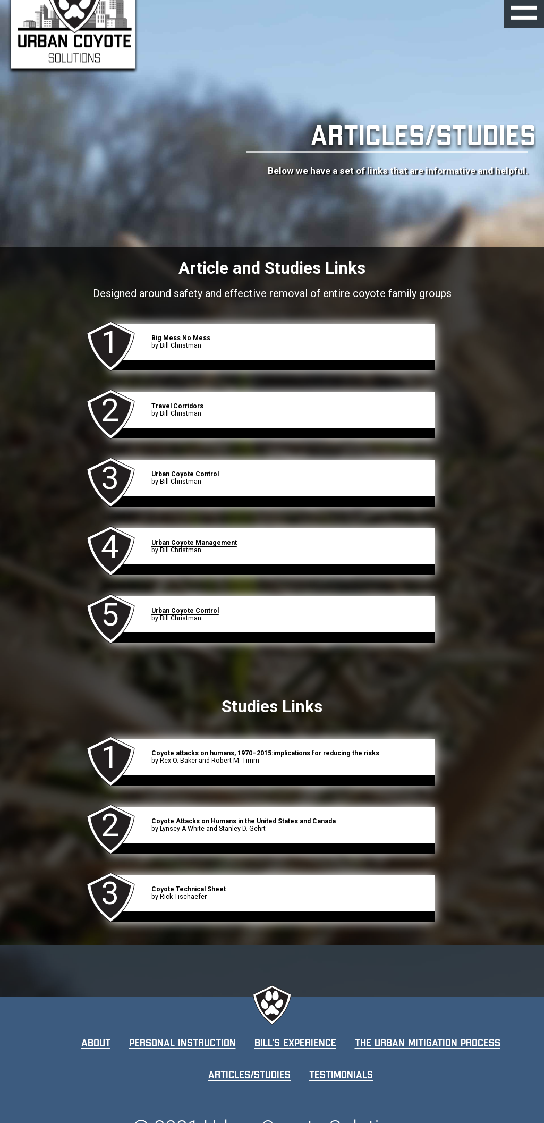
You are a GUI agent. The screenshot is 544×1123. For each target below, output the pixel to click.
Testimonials (341, 1074)
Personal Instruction (182, 1042)
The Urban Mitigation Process (427, 1042)
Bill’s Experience (295, 1042)
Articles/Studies (249, 1074)
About (95, 1042)
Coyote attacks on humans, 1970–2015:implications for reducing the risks (265, 753)
